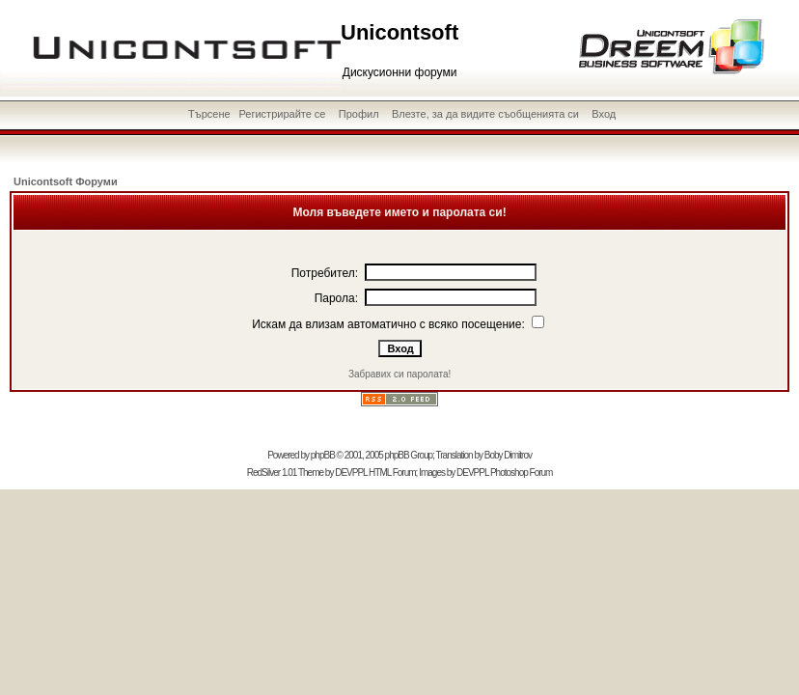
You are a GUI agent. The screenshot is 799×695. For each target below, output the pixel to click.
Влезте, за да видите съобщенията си (485, 114)
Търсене (209, 114)
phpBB (323, 455)
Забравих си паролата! (399, 374)
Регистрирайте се (281, 114)
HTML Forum (392, 472)
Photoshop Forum (521, 472)
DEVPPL (351, 472)
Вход (604, 114)
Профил (359, 114)
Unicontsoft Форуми (66, 181)
